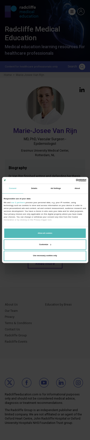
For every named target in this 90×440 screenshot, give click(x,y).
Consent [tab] (13, 188)
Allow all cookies (45, 233)
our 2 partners (18, 202)
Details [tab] (34, 188)
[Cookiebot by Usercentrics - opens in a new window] (65, 180)
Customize (45, 244)
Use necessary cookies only (45, 256)
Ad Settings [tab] (56, 188)
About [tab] (77, 188)
